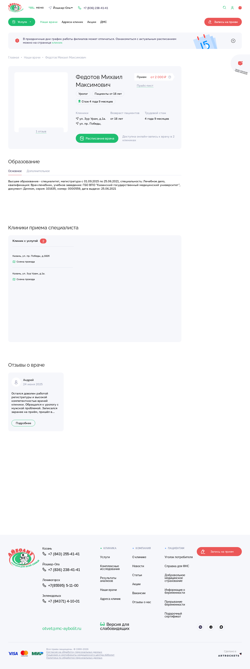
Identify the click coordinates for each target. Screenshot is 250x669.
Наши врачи (49, 22)
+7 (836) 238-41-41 (61, 569)
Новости (138, 566)
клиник (57, 42)
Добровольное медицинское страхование (175, 578)
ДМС (103, 22)
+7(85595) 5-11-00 (60, 585)
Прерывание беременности (175, 603)
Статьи (137, 575)
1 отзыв (41, 131)
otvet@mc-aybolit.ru (61, 628)
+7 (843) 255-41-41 (60, 554)
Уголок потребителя (179, 557)
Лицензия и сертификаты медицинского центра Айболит (80, 654)
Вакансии (138, 593)
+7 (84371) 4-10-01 (60, 601)
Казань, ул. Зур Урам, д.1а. (28, 273)
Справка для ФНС (177, 566)
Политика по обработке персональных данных (74, 657)
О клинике (139, 557)
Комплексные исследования (110, 567)
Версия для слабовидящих (114, 626)
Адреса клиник (72, 22)
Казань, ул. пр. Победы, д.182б (31, 255)
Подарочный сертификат (173, 615)
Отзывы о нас (141, 602)
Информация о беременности (175, 591)
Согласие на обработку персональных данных (74, 651)
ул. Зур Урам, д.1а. (91, 118)
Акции (91, 22)
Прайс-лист (145, 85)
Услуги (105, 557)
